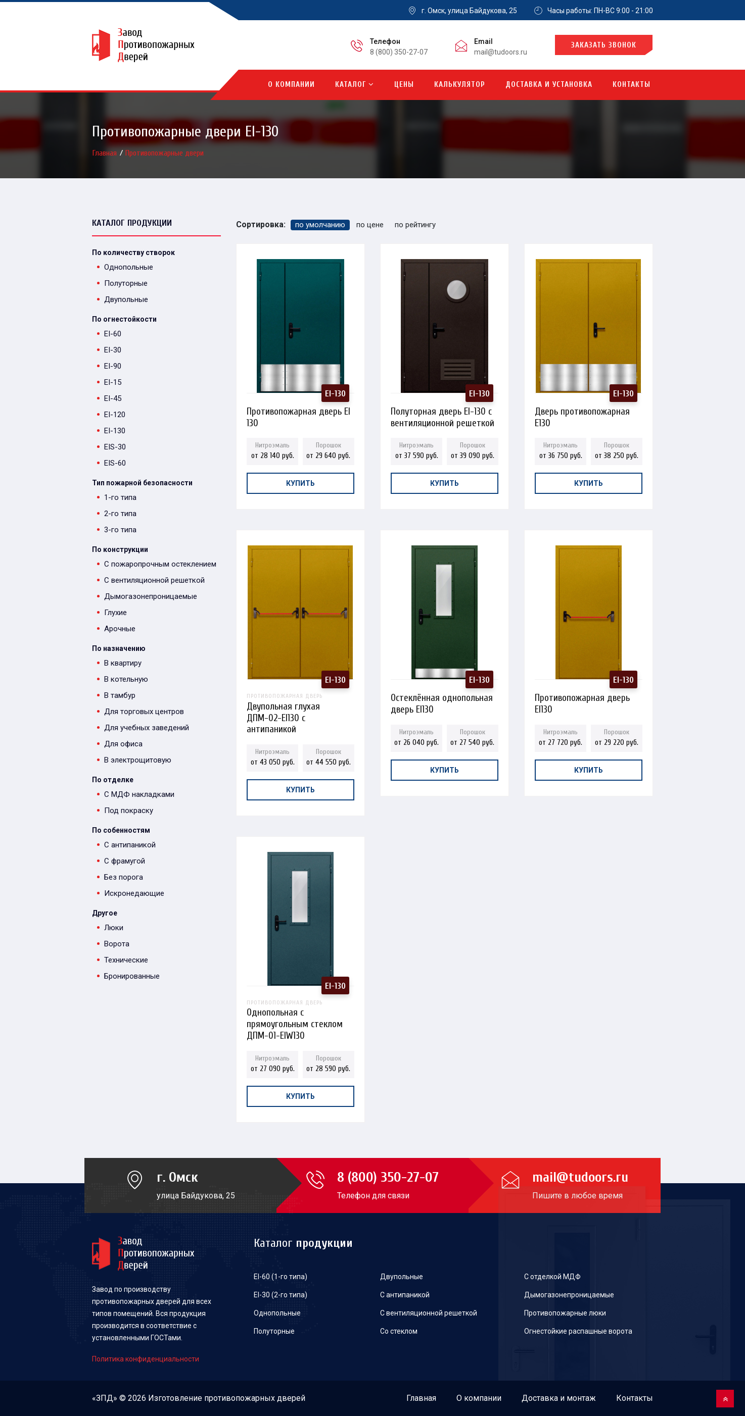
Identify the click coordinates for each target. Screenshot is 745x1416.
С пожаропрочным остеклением (160, 564)
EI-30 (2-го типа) (280, 1295)
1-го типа (120, 497)
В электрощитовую (137, 760)
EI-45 (112, 398)
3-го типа (120, 529)
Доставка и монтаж (559, 1398)
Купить (300, 483)
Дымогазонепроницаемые (150, 596)
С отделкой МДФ (552, 1277)
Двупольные (126, 299)
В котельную (126, 679)
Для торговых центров (144, 711)
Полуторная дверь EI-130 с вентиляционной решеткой (442, 414)
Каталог (354, 84)
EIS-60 (115, 463)
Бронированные (132, 976)
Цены (404, 84)
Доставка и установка (548, 84)
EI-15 (112, 382)
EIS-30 (115, 446)
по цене (370, 224)
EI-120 (114, 414)
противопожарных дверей (254, 1398)
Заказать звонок (603, 45)
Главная (105, 153)
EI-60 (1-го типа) (280, 1277)
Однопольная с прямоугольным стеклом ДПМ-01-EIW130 (300, 1007)
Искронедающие (134, 893)
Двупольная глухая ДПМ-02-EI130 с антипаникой (300, 700)
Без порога (123, 877)
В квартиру (123, 663)
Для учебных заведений (146, 727)
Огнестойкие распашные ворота (578, 1331)
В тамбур (119, 695)
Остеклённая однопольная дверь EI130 (442, 700)
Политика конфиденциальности (145, 1359)
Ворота (116, 943)
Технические (126, 960)
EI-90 (112, 366)
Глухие (115, 612)
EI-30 (112, 350)
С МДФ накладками (139, 794)
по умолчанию (320, 224)
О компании (291, 84)
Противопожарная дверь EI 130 (298, 414)
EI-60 (112, 333)
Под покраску (128, 810)
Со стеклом (398, 1331)
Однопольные (128, 267)
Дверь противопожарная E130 (582, 414)
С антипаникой (130, 844)
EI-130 (114, 430)
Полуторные (126, 283)
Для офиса (123, 743)
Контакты (631, 84)
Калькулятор (459, 84)
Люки (113, 927)
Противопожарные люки (565, 1313)
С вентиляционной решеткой (154, 580)
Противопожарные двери (164, 153)
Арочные (119, 628)
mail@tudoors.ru (500, 52)
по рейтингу (415, 224)
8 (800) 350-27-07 (399, 52)
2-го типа (120, 513)
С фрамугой (124, 861)
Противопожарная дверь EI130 (582, 700)
